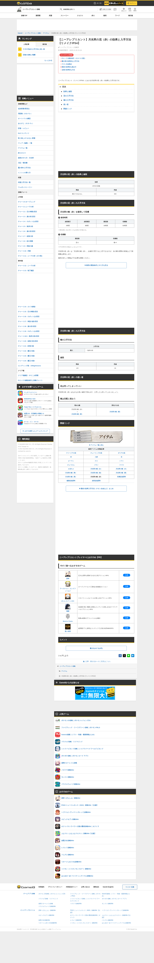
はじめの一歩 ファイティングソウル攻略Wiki (116, 923)
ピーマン (71, 461)
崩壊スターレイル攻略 (45, 903)
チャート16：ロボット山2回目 (28, 316)
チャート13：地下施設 (26, 270)
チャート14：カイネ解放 (26, 307)
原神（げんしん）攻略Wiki (47, 910)
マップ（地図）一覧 (25, 143)
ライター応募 (129, 887)
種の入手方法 (68, 100)
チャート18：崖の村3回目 (27, 326)
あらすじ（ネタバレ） (26, 123)
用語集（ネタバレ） (25, 113)
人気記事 (26, 44)
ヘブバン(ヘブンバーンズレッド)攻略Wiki (115, 910)
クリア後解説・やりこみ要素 (28, 375)
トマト (121, 461)
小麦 (96, 457)
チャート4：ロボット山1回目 (28, 221)
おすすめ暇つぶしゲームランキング (36, 431)
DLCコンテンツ (23, 133)
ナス (96, 461)
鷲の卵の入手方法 (24, 168)
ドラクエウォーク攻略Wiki (47, 906)
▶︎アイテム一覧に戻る (96, 438)
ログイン (131, 3)
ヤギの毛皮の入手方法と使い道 (34, 49)
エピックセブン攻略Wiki (46, 915)
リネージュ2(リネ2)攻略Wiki (47, 923)
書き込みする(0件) (96, 648)
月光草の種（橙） (115, 412)
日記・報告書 (22, 163)
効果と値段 (67, 91)
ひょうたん (71, 465)
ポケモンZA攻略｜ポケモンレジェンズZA (51, 894)
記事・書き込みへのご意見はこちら (96, 661)
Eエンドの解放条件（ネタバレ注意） (74, 58)
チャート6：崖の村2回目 (26, 231)
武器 (50, 15)
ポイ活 (97, 3)
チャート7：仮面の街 (25, 236)
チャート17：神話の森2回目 (28, 321)
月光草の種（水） (121, 469)
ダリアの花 (121, 453)
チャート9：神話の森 (25, 246)
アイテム (64, 671)
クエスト (80, 15)
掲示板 (130, 15)
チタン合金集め (67, 64)
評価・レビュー (23, 128)
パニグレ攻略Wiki (107, 920)
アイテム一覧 (22, 148)
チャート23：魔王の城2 (26, 356)
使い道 (65, 104)
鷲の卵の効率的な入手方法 (70, 61)
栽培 (104, 15)
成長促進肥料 (96, 481)
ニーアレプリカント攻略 (67, 666)
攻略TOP (24, 15)
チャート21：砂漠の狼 (26, 346)
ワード (117, 15)
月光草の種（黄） (77, 414)
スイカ (121, 465)
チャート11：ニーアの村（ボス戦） (30, 256)
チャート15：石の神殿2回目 (28, 311)
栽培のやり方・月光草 (26, 158)
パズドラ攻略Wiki (76, 903)
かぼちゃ (71, 469)
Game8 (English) (108, 887)
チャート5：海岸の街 (25, 226)
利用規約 (41, 887)
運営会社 (96, 887)
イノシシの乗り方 (24, 173)
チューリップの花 (96, 453)
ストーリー (64, 15)
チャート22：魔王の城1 (26, 351)
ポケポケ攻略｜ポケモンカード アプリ (114, 899)
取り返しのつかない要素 (26, 138)
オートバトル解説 (24, 118)
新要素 (38, 15)
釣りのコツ (22, 153)
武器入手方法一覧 (24, 182)
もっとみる (48, 60)
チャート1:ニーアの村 (26, 207)
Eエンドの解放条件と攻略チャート (30, 380)
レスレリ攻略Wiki (76, 920)
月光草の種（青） (71, 473)
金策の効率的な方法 (68, 70)
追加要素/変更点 (23, 109)
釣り (93, 15)
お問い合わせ (85, 887)
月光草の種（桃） (96, 473)
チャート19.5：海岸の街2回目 (28, 336)
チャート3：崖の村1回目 (26, 216)
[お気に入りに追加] (105, 9)
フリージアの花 (71, 453)
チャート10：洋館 (24, 251)
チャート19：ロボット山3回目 (28, 331)
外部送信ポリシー (71, 887)
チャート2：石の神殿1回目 (27, 212)
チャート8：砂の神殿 (25, 241)
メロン (96, 465)
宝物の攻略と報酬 (29, 55)
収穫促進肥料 (121, 477)
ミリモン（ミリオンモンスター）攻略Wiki (83, 923)
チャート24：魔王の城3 (26, 361)
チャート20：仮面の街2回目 (28, 341)
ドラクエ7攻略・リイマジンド (48, 899)
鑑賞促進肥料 (71, 481)
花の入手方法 (68, 96)
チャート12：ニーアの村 (26, 266)
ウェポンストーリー (25, 187)
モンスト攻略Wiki (107, 903)
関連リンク (67, 109)
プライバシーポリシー (55, 887)
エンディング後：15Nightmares (29, 366)
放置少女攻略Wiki (44, 920)
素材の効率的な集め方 (69, 67)
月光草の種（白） (96, 469)
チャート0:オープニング (26, 202)
